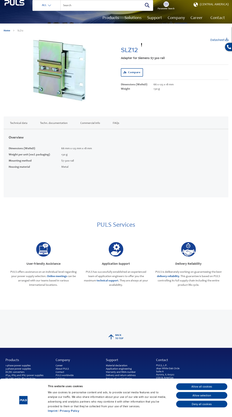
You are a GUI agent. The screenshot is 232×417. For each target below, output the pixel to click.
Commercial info (90, 128)
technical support (107, 286)
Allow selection (201, 379)
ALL (61, 10)
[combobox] (105, 10)
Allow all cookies (201, 370)
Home (7, 36)
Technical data (18, 128)
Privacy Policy (69, 394)
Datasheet (219, 45)
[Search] (154, 10)
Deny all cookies (202, 387)
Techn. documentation (54, 128)
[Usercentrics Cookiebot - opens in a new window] (23, 410)
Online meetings (57, 281)
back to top (116, 342)
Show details (188, 410)
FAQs (116, 128)
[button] (211, 11)
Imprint (53, 394)
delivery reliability (168, 281)
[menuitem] (196, 23)
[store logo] (23, 20)
